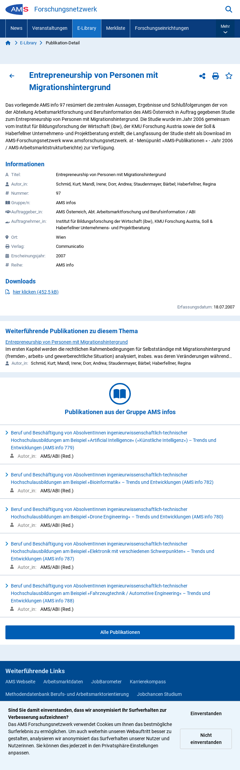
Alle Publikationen (120, 632)
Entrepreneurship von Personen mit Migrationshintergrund (66, 342)
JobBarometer (106, 681)
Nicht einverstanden (206, 738)
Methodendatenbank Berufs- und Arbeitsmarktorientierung (67, 694)
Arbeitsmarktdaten (63, 681)
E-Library (86, 28)
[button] (225, 28)
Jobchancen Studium (159, 694)
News (16, 28)
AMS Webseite (20, 681)
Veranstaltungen (49, 28)
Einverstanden (206, 713)
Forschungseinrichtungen (162, 28)
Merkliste (115, 28)
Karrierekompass (148, 681)
